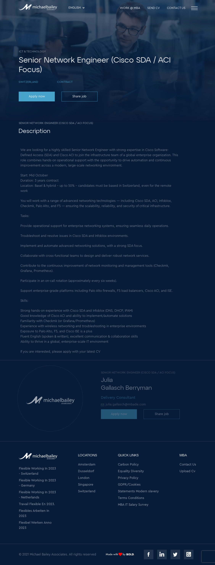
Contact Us (176, 9)
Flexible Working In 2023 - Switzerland (37, 471)
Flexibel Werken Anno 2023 (35, 525)
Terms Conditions (131, 498)
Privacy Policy (128, 477)
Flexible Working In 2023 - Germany (37, 483)
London (83, 477)
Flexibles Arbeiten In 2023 (34, 513)
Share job (79, 96)
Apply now (36, 96)
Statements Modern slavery (138, 491)
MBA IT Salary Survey (133, 504)
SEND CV (153, 9)
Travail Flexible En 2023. (37, 504)
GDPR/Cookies (129, 484)
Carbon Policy (128, 464)
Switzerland (86, 491)
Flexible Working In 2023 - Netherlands (37, 495)
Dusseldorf (86, 471)
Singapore (85, 484)
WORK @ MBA (130, 9)
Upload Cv (187, 471)
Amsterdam (86, 464)
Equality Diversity (131, 471)
